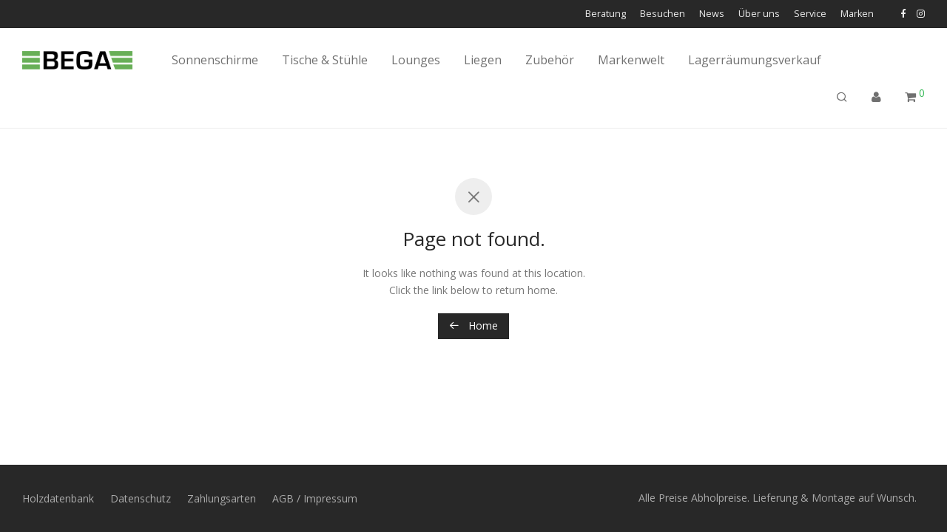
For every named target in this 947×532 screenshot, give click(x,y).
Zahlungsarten (221, 498)
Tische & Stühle (325, 60)
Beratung (605, 14)
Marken (857, 14)
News (711, 14)
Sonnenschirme (215, 60)
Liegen (483, 60)
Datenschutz (140, 498)
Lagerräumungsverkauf (754, 60)
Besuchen (662, 14)
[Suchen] (842, 97)
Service (810, 14)
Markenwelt (631, 60)
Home (473, 325)
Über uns (759, 14)
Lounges (415, 60)
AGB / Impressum (314, 498)
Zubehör (549, 60)
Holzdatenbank (58, 498)
